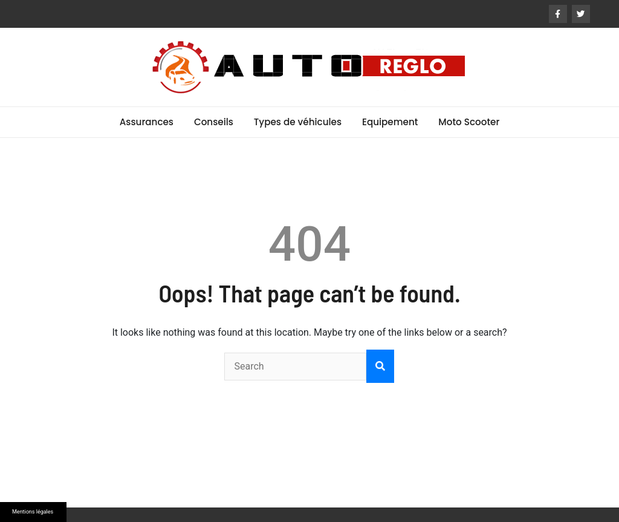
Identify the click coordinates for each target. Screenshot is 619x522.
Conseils (213, 122)
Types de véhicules (298, 122)
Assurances (146, 122)
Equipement (390, 122)
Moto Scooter (468, 122)
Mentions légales (32, 512)
